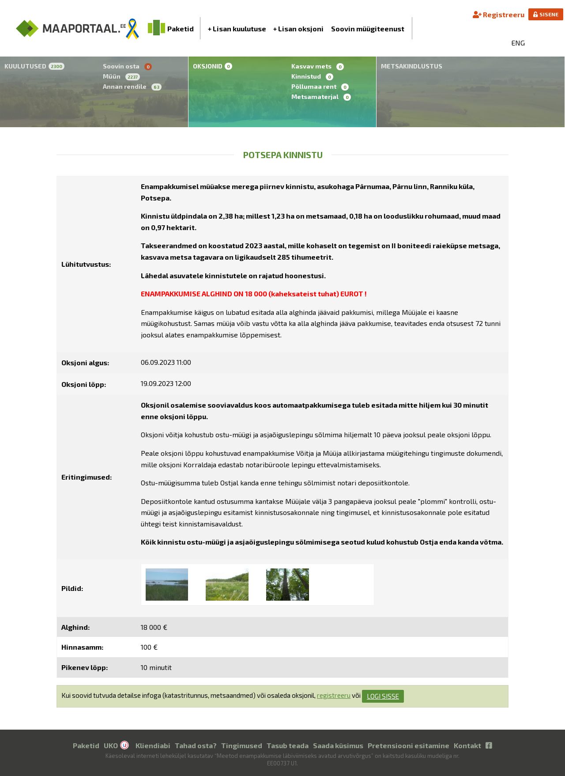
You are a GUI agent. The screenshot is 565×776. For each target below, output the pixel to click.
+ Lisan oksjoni (298, 28)
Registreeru (498, 14)
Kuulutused (34, 66)
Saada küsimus (338, 745)
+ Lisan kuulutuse (237, 28)
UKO (111, 745)
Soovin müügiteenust (367, 28)
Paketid (86, 745)
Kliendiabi (153, 745)
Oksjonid (212, 66)
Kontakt (467, 745)
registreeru (333, 695)
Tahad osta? (196, 745)
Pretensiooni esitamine (408, 745)
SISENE (545, 14)
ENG (518, 42)
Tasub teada (288, 745)
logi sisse (383, 696)
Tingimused (241, 745)
